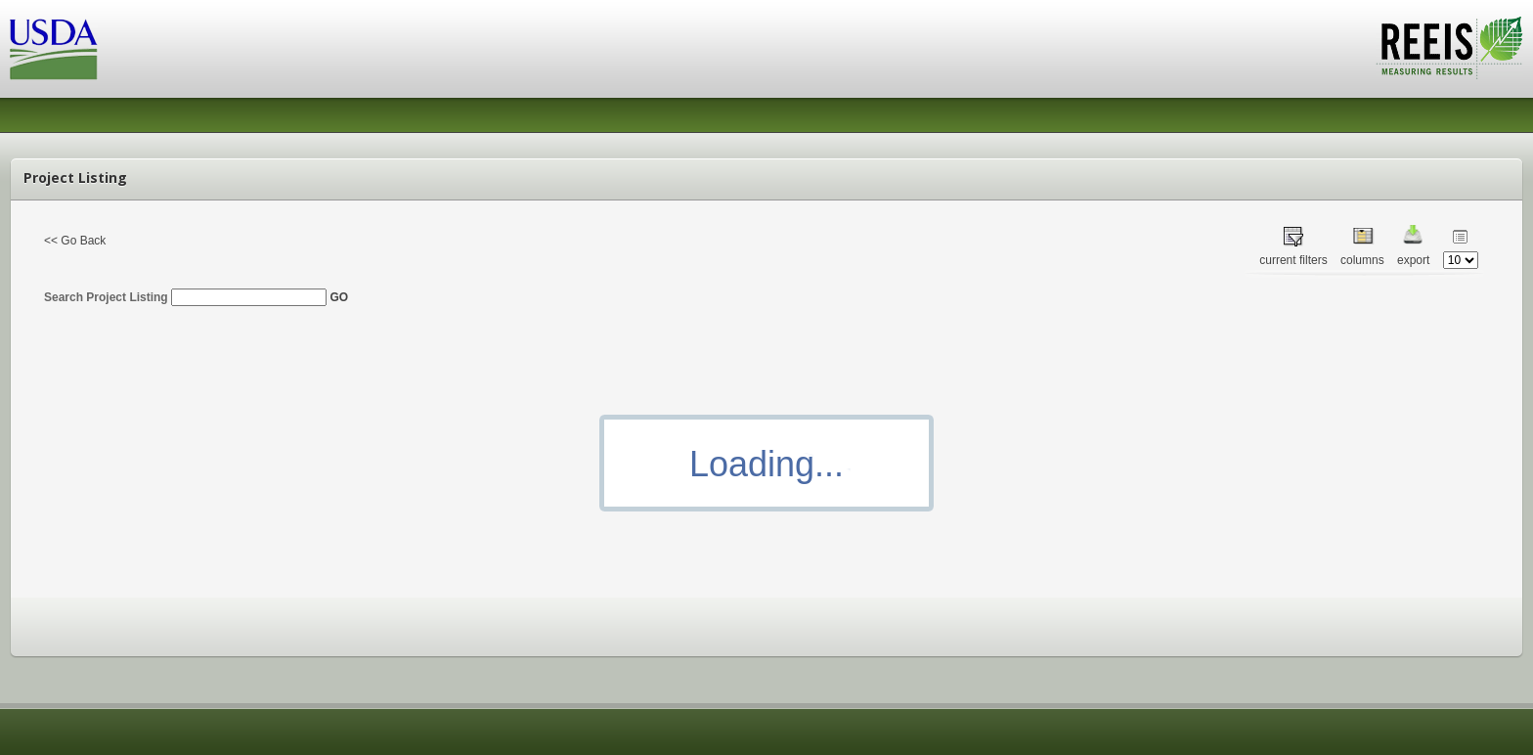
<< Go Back (75, 240)
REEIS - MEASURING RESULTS (1449, 48)
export (1413, 260)
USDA (54, 49)
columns (1362, 260)
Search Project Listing (185, 297)
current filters (1293, 260)
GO (338, 297)
